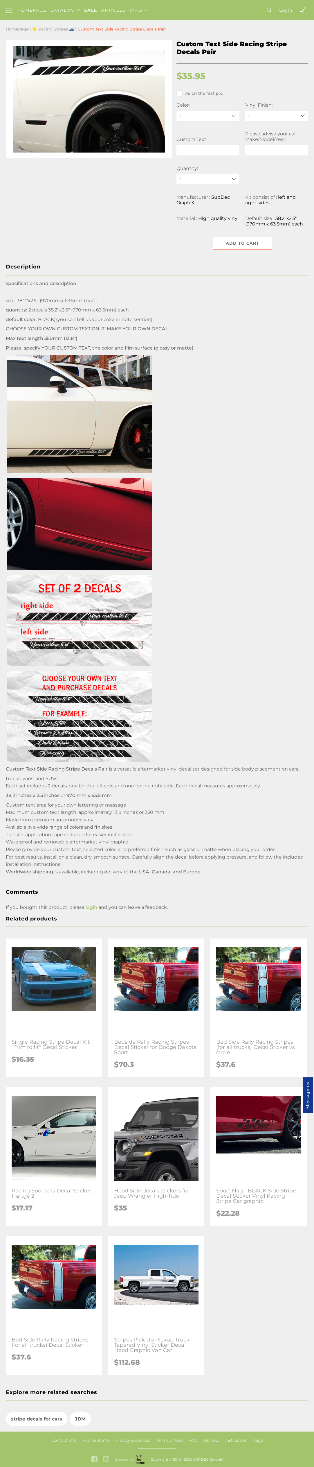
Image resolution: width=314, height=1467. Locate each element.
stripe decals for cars (36, 1419)
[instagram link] (106, 1459)
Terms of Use (169, 1440)
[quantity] (207, 179)
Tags (258, 1440)
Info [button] (139, 10)
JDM (80, 1419)
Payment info (96, 1440)
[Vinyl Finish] (276, 116)
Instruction (236, 1440)
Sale (90, 10)
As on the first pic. (199, 93)
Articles (113, 10)
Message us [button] (307, 1095)
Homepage (31, 10)
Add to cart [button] (242, 243)
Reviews (211, 1440)
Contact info (64, 1440)
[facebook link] (94, 1459)
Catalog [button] (65, 10)
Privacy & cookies (133, 1440)
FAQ (192, 1440)
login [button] (91, 907)
